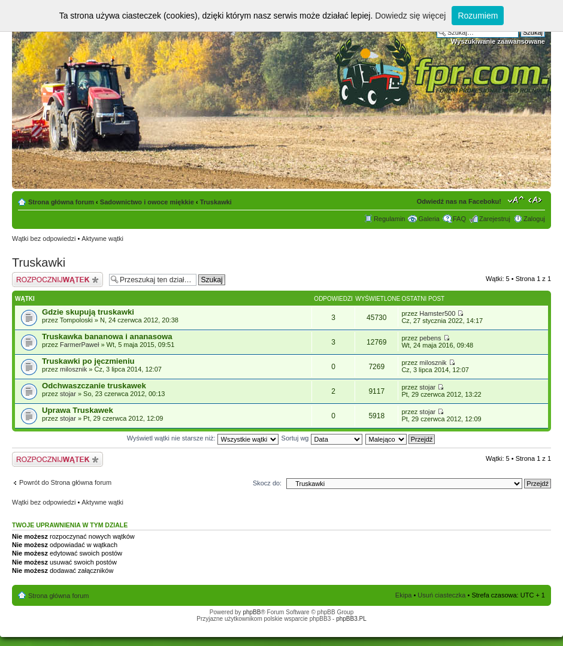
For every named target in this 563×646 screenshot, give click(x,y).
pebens (430, 338)
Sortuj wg (322, 438)
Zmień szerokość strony (536, 199)
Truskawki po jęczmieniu (88, 361)
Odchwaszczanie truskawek (94, 385)
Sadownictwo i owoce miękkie (147, 202)
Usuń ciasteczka (441, 595)
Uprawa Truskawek (77, 410)
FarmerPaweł (79, 344)
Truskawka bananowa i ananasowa (107, 336)
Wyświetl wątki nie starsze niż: (203, 438)
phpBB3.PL (351, 618)
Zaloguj (534, 218)
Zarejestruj (494, 218)
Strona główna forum (61, 202)
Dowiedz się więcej (410, 15)
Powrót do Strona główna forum (65, 482)
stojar (68, 393)
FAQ (459, 218)
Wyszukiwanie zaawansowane (498, 41)
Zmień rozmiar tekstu (516, 199)
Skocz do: (267, 483)
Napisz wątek (57, 279)
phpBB (252, 612)
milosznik (73, 369)
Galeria (428, 218)
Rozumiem (478, 15)
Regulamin (389, 218)
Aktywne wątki (102, 238)
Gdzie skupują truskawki (88, 311)
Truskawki (216, 202)
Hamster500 (437, 313)
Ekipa (403, 595)
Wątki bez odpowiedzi (43, 238)
